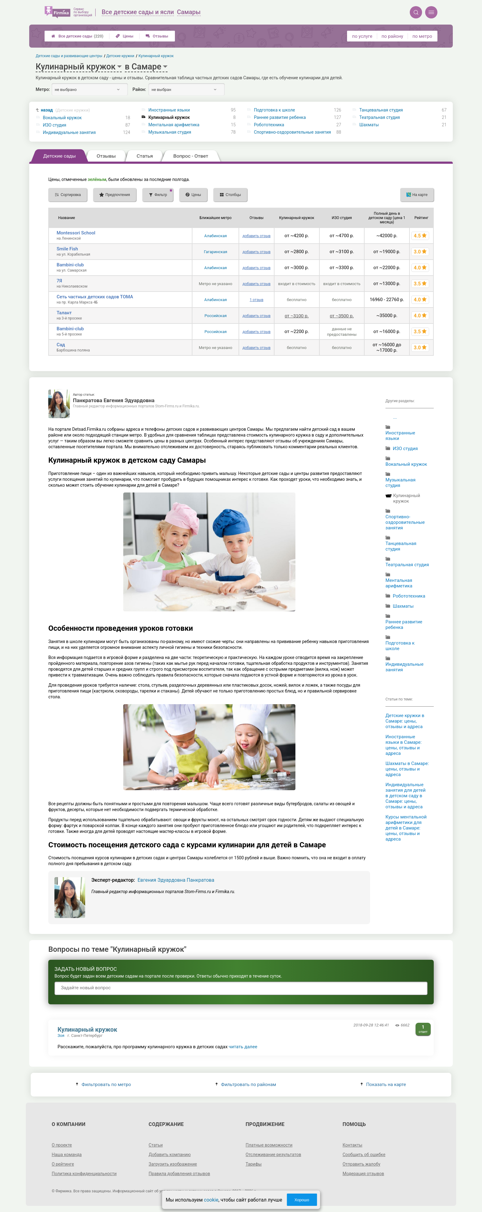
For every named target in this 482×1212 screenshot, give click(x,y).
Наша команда (67, 1154)
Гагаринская (215, 251)
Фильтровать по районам (245, 1084)
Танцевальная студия (381, 110)
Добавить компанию (170, 1154)
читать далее (243, 1046)
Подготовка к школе (274, 110)
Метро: (43, 89)
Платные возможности (269, 1145)
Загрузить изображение (173, 1164)
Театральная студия (379, 117)
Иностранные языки (169, 110)
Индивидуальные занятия (69, 132)
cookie (211, 1200)
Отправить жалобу (361, 1164)
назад (65, 110)
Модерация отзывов (363, 1173)
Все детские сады (77, 36)
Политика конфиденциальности (84, 1173)
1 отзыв (256, 300)
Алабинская (215, 235)
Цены (124, 36)
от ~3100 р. (297, 315)
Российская (215, 315)
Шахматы (369, 125)
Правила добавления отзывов (179, 1173)
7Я (59, 281)
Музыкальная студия (169, 132)
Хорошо (301, 1200)
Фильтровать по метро (103, 1084)
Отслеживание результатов (273, 1154)
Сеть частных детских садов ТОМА (95, 297)
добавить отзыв (257, 236)
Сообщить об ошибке (363, 1154)
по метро (422, 36)
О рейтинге (63, 1164)
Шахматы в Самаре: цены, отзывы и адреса (407, 769)
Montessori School (76, 233)
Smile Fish (67, 249)
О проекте (62, 1145)
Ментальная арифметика (174, 125)
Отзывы (157, 36)
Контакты (352, 1145)
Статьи (156, 1145)
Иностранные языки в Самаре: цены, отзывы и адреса (403, 745)
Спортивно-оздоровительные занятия (292, 132)
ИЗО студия (54, 125)
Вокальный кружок (62, 118)
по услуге (362, 36)
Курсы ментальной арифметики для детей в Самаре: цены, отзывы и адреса (406, 828)
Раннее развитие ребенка (280, 117)
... (395, 417)
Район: (139, 89)
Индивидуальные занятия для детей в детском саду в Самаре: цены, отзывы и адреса (405, 796)
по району (392, 36)
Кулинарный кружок (87, 1029)
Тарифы (254, 1164)
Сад (61, 344)
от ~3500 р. (342, 315)
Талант (64, 313)
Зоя (60, 1035)
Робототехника (269, 125)
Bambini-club (70, 265)
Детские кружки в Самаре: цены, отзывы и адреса (404, 721)
